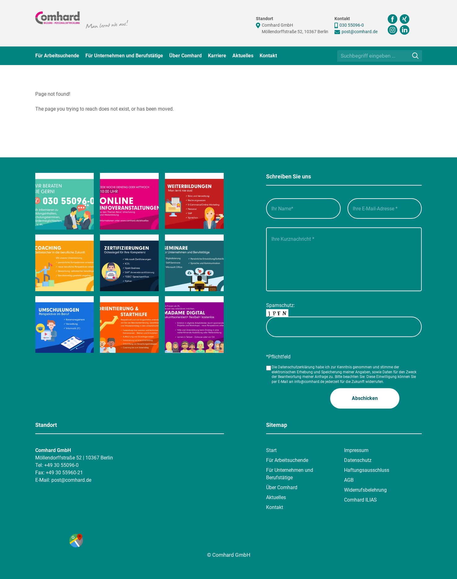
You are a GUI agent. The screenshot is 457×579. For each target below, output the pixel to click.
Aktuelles (242, 56)
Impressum (356, 450)
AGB (349, 480)
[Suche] (415, 55)
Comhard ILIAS (360, 500)
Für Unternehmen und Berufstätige (124, 56)
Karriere (217, 56)
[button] (364, 398)
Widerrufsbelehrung (365, 490)
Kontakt (268, 56)
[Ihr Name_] (303, 208)
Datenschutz (358, 460)
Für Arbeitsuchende (57, 56)
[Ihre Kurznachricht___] (344, 259)
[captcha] (344, 327)
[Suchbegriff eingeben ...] (379, 56)
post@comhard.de (359, 31)
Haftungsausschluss (366, 470)
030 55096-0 (351, 25)
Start (271, 450)
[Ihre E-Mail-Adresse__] (384, 208)
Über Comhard (185, 56)
